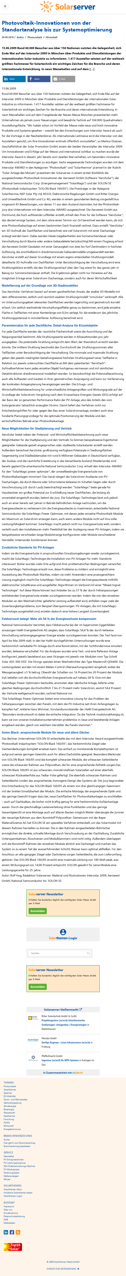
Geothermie (9, 1116)
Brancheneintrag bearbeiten (17, 1146)
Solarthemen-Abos (13, 1189)
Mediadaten (9, 1222)
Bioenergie (9, 1109)
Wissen (7, 1179)
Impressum (9, 1206)
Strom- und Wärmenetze (15, 1099)
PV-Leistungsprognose (14, 1162)
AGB (6, 1219)
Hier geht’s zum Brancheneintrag (19, 1142)
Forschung (9, 1119)
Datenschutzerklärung (14, 1216)
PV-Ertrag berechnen (14, 1159)
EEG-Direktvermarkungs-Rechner (19, 1166)
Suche (7, 1139)
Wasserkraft (9, 1112)
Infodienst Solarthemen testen (18, 1192)
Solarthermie (10, 1089)
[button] (14, 79)
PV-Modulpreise (11, 1169)
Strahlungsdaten (11, 1172)
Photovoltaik (35, 37)
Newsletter (9, 1156)
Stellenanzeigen (11, 1176)
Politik (7, 1122)
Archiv (20, 37)
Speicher (8, 1093)
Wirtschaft (51, 37)
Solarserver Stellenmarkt (63, 1010)
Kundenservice (11, 1213)
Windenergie (10, 1106)
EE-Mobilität (10, 1096)
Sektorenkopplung (12, 1102)
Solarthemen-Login (13, 1196)
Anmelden (37, 911)
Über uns (8, 1209)
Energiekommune (12, 1129)
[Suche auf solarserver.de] (88, 953)
